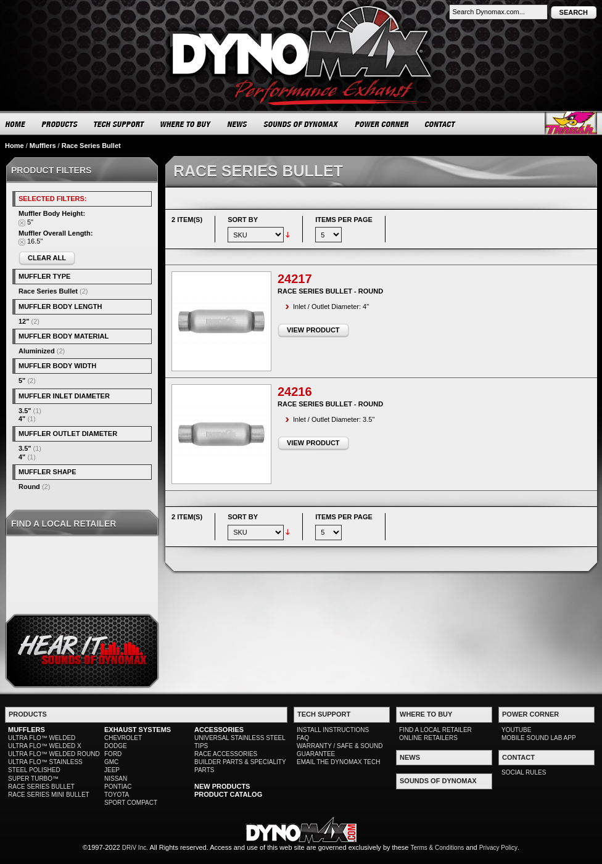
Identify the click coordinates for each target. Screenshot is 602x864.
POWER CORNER (382, 124)
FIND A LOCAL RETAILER (435, 729)
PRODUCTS (59, 124)
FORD (113, 754)
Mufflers (43, 145)
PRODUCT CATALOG (228, 794)
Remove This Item (22, 223)
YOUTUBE (516, 729)
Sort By (243, 219)
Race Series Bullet (48, 291)
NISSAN (115, 778)
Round (29, 486)
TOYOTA (116, 794)
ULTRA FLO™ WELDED (41, 737)
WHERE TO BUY (186, 124)
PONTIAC (117, 786)
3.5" (25, 410)
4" (22, 418)
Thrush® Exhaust (571, 123)
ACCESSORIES (219, 729)
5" (22, 380)
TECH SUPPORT (119, 124)
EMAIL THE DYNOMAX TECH (338, 762)
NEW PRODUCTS (222, 786)
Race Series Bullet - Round (330, 291)
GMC (111, 762)
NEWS (237, 124)
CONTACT (440, 124)
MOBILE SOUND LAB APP (538, 737)
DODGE (115, 746)
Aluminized (37, 351)
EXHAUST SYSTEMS (137, 729)
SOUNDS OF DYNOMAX (301, 124)
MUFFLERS (26, 729)
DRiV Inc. (135, 847)
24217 (295, 279)
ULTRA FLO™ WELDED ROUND (54, 754)
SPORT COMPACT (130, 802)
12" (24, 321)
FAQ (303, 737)
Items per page (344, 219)
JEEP (112, 770)
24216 (295, 391)
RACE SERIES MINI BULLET (48, 794)
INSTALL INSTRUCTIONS (333, 729)
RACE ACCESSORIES (225, 754)
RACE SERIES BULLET (41, 786)
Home (14, 145)
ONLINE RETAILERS (428, 737)
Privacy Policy (498, 847)
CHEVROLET (123, 737)
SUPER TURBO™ (33, 778)
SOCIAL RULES (523, 772)
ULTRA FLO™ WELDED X (44, 746)
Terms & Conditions (437, 847)
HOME (15, 124)
